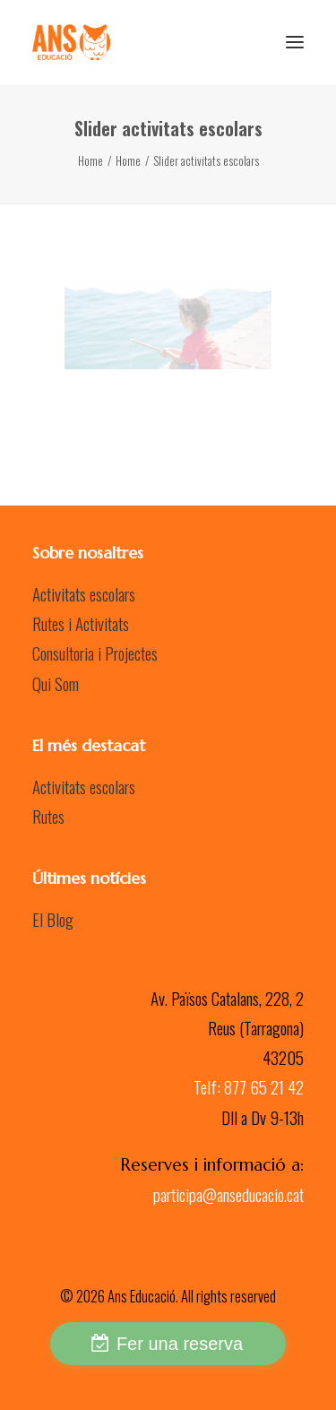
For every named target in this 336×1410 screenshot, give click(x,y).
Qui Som (55, 683)
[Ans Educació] (71, 42)
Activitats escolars (83, 593)
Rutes (48, 815)
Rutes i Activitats (80, 623)
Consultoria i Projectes (95, 652)
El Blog (52, 918)
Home (90, 160)
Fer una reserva (179, 1344)
